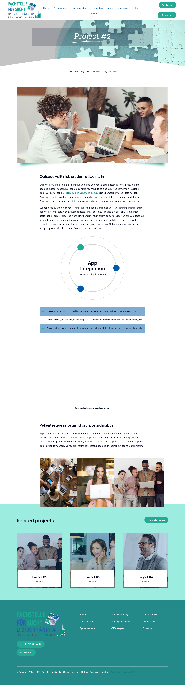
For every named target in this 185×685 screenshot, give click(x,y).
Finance (114, 71)
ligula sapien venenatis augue (81, 192)
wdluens (98, 71)
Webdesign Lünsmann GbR (123, 672)
